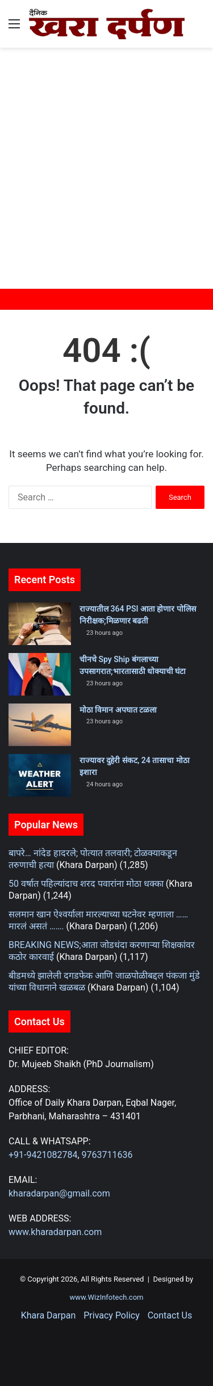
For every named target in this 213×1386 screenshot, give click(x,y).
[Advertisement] (106, 165)
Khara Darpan (48, 1315)
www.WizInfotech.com (107, 1297)
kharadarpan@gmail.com (59, 1193)
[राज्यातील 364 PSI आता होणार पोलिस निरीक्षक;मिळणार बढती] (40, 624)
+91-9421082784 (43, 1154)
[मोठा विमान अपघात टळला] (40, 724)
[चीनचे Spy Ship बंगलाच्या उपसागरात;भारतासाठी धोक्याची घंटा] (40, 674)
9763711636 (107, 1154)
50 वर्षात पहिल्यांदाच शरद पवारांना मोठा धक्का (86, 883)
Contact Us (170, 1315)
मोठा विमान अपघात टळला (118, 709)
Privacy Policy (111, 1315)
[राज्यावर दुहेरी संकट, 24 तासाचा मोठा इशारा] (40, 775)
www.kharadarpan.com (55, 1232)
